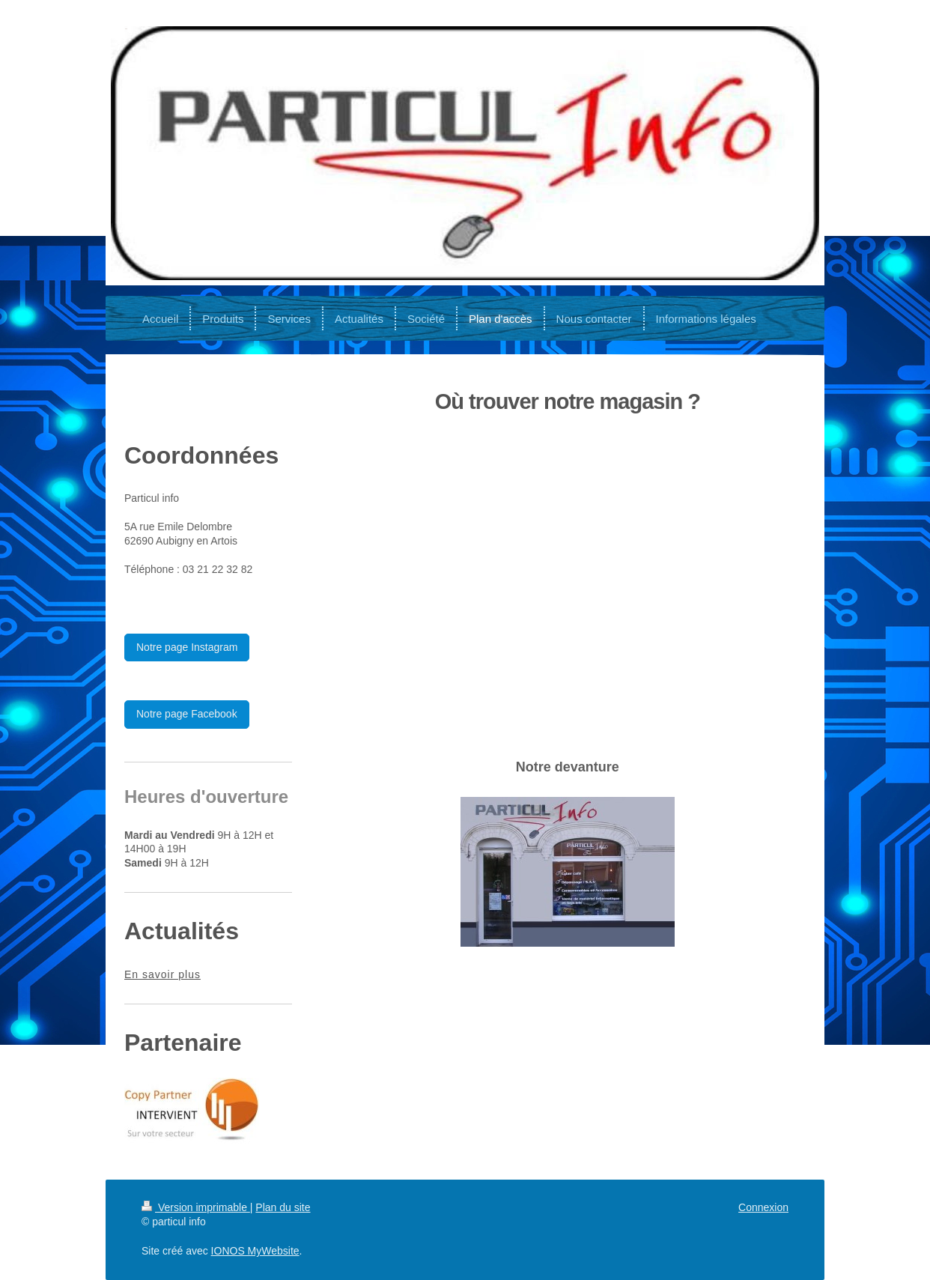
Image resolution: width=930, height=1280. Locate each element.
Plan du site (282, 1207)
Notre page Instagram (186, 647)
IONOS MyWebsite (255, 1251)
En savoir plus (162, 974)
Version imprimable (196, 1207)
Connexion (763, 1207)
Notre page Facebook (186, 714)
